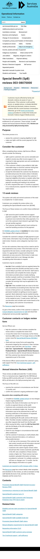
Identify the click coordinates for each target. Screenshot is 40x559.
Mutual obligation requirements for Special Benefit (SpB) (20, 525)
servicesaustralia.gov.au (10, 26)
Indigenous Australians (9, 53)
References (25, 88)
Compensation (26, 38)
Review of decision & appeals (11, 64)
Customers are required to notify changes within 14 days (20, 466)
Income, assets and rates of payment (14, 50)
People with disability (9, 61)
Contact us (16, 17)
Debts (21, 44)
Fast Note (28, 346)
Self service (27, 64)
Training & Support (10, 89)
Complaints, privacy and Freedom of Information (17, 41)
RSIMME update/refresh (12, 231)
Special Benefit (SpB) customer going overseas (17, 532)
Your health (23, 73)
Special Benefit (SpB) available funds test (15, 518)
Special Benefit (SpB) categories (12, 514)
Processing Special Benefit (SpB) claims (15, 521)
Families (28, 44)
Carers (23, 35)
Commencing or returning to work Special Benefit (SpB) (19, 490)
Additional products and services (12, 29)
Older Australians (7, 58)
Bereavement (23, 32)
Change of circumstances (10, 38)
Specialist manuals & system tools (13, 70)
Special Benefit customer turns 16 (13, 494)
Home (3, 17)
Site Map (23, 26)
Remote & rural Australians (27, 61)
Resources (34, 88)
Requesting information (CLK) (11, 528)
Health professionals (9, 47)
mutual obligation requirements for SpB (14, 312)
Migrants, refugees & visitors (22, 56)
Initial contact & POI (26, 53)
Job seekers (6, 56)
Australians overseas (9, 32)
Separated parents (8, 67)
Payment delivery (22, 58)
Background (8, 88)
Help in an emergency (25, 47)
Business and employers (10, 35)
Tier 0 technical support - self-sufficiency (15, 535)
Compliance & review (9, 44)
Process (16, 88)
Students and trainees (9, 73)
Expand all (36, 91)
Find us (9, 17)
